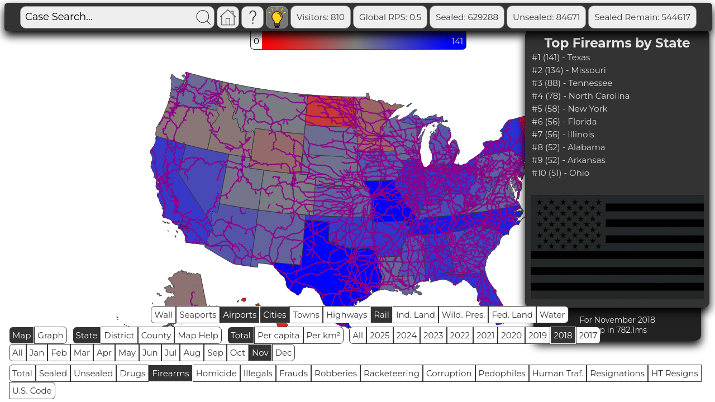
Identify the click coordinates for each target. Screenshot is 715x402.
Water (552, 314)
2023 (433, 335)
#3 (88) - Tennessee (572, 83)
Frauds (293, 373)
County (156, 335)
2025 (379, 335)
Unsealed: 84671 (546, 17)
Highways (346, 314)
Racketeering (392, 373)
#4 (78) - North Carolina (581, 95)
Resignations (617, 373)
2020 (511, 335)
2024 (407, 335)
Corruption (449, 373)
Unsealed (93, 373)
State (87, 335)
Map (21, 335)
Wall (163, 314)
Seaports (197, 314)
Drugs (132, 373)
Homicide (216, 373)
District (119, 335)
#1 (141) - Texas (561, 57)
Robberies (335, 373)
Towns (306, 314)
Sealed (53, 373)
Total (241, 335)
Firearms (170, 373)
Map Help (198, 335)
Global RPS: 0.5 (390, 17)
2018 (563, 335)
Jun (150, 352)
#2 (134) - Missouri (569, 70)
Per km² (324, 335)
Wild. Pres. (463, 314)
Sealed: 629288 (467, 17)
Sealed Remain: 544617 (642, 17)
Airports (239, 314)
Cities (274, 314)
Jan (37, 352)
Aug (192, 352)
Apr (104, 352)
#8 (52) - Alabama (569, 147)
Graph (50, 335)
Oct (237, 352)
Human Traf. (558, 373)
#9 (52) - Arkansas (569, 160)
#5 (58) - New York (570, 108)
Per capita (279, 335)
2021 (485, 335)
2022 (460, 335)
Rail (381, 314)
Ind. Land (415, 314)
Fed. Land (512, 314)
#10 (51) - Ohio (560, 173)
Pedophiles (502, 373)
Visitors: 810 (321, 17)
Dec (283, 352)
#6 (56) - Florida (564, 121)
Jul (171, 352)
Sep (215, 352)
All (357, 335)
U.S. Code (32, 390)
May (127, 352)
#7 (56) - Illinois (563, 134)
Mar (82, 352)
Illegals (258, 373)
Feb (58, 352)
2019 (537, 335)
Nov (260, 352)
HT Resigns (674, 373)
